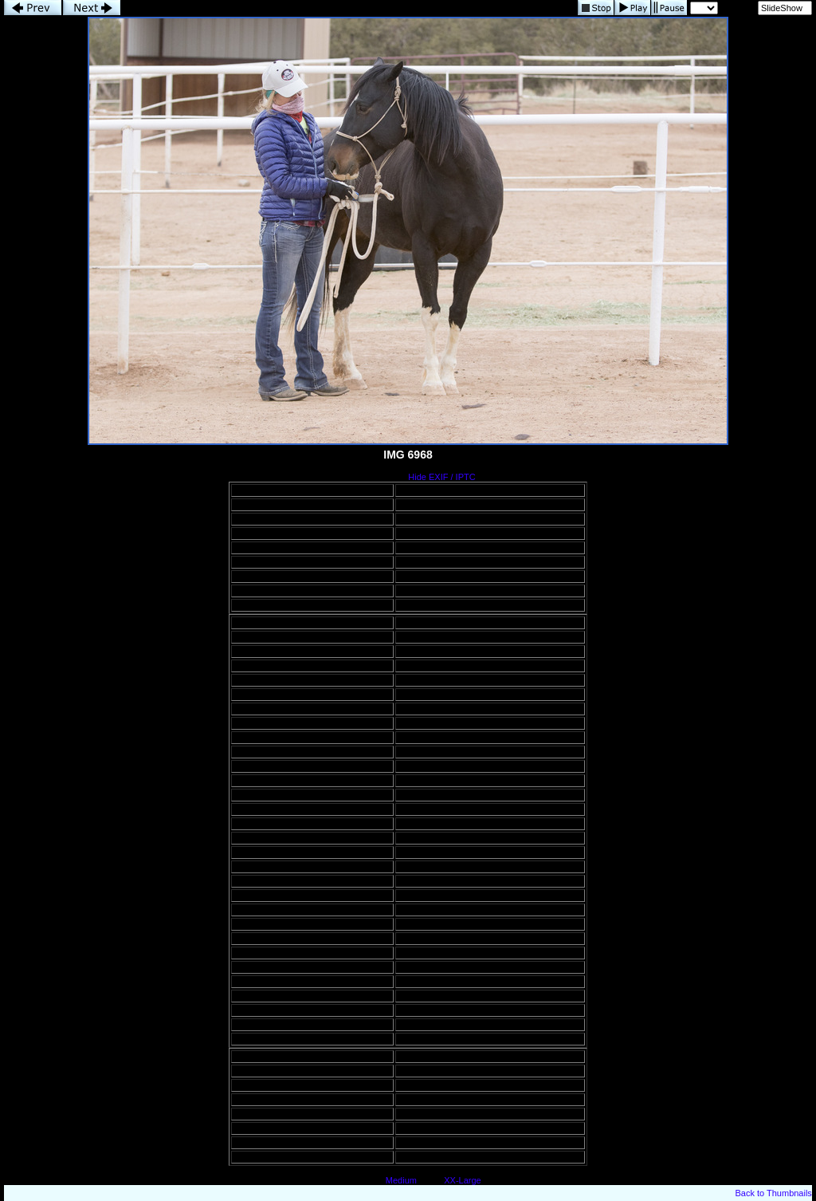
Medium (401, 1180)
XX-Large (462, 1180)
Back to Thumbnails (773, 1193)
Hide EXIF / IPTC (441, 477)
